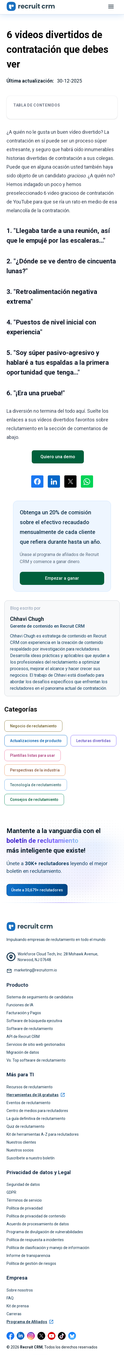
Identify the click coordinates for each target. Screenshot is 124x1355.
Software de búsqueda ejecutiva (34, 1021)
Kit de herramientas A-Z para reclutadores (43, 1134)
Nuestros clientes (21, 1142)
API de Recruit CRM (23, 1036)
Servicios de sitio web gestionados (36, 1044)
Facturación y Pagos (24, 1013)
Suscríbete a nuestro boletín (31, 1158)
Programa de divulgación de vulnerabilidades (45, 1232)
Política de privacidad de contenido (36, 1216)
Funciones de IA (20, 1005)
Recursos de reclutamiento (30, 1087)
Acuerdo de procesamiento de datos (38, 1224)
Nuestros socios (20, 1150)
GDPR (11, 1192)
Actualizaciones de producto (36, 741)
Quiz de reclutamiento (25, 1126)
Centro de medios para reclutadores (37, 1110)
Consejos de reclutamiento (34, 799)
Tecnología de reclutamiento (35, 785)
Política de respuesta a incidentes (35, 1240)
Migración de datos (23, 1052)
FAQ (10, 1298)
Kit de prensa (18, 1306)
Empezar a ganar (62, 578)
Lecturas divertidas (93, 741)
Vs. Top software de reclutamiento (36, 1060)
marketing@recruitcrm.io (35, 970)
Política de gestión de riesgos (31, 1263)
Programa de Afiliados (30, 1322)
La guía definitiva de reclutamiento (36, 1118)
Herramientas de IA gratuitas (36, 1095)
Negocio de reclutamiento (33, 726)
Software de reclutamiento (30, 1028)
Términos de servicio (24, 1200)
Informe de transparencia (28, 1255)
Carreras (14, 1314)
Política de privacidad (25, 1208)
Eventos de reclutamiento (28, 1103)
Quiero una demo (57, 456)
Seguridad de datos (23, 1184)
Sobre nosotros (20, 1290)
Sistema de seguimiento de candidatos (40, 997)
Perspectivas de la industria (35, 770)
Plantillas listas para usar (32, 755)
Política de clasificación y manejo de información (48, 1247)
